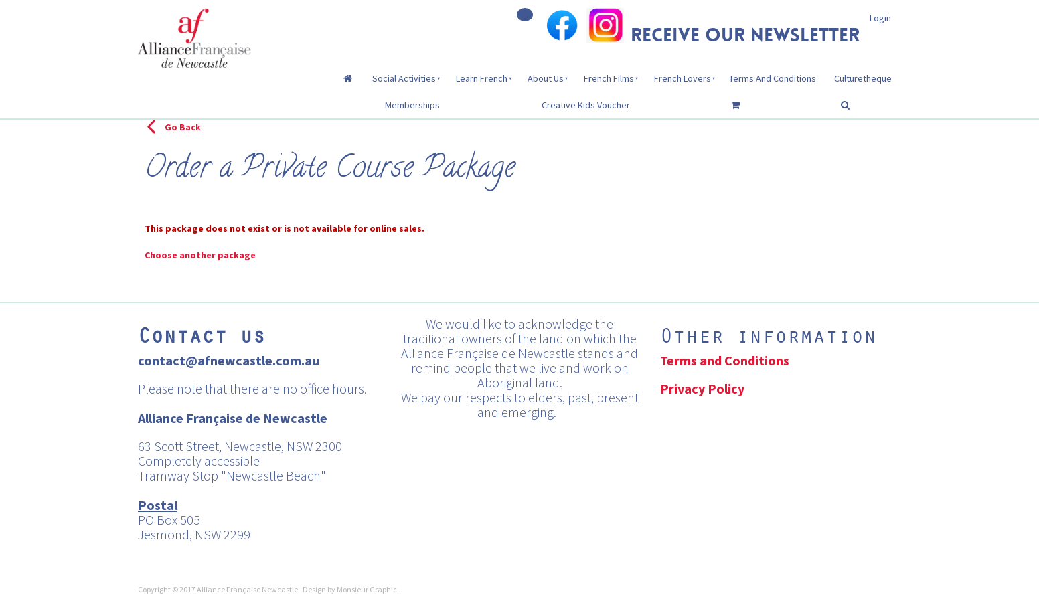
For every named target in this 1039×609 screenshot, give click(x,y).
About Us (546, 78)
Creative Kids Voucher (586, 105)
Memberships (412, 105)
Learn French (481, 78)
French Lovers (682, 78)
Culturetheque (863, 78)
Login (880, 18)
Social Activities (404, 78)
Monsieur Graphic (367, 589)
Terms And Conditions (772, 78)
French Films (609, 78)
